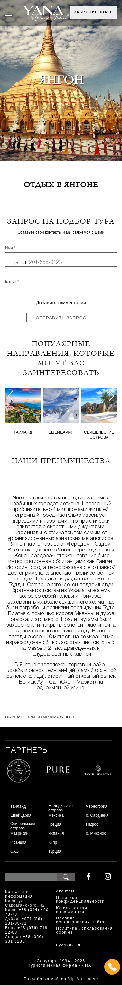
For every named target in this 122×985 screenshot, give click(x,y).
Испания (56, 833)
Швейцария (61, 432)
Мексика (56, 815)
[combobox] (16, 262)
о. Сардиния (97, 815)
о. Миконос (96, 833)
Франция (18, 842)
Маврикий (19, 833)
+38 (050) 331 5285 (24, 939)
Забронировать (93, 12)
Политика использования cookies (84, 930)
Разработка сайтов (45, 979)
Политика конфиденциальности (80, 899)
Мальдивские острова (60, 807)
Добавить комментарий (61, 302)
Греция (54, 824)
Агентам (65, 891)
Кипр (52, 842)
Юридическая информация (71, 910)
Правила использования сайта (80, 920)
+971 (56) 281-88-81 (23, 921)
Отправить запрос (61, 317)
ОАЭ (14, 851)
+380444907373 (61, 975)
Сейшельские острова (99, 435)
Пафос (92, 824)
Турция (54, 851)
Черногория (97, 806)
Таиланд (23, 432)
